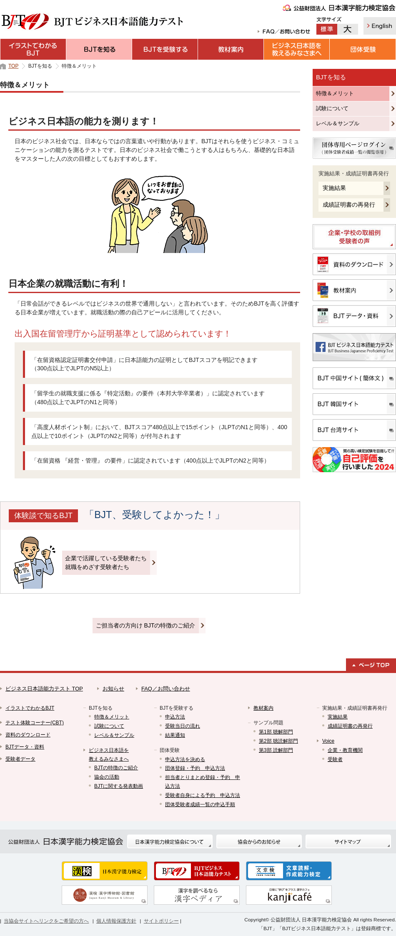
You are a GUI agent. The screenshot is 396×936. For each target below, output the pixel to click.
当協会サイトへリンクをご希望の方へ (46, 921)
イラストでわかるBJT (33, 49)
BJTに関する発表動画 (118, 786)
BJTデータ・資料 (24, 747)
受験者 (335, 759)
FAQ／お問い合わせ (165, 689)
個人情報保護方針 (116, 921)
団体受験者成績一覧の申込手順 (200, 804)
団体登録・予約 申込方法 (195, 768)
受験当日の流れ (182, 726)
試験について (332, 108)
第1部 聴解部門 (276, 732)
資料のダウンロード (27, 735)
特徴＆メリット (335, 93)
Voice (328, 741)
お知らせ (113, 689)
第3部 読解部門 (276, 750)
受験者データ (20, 759)
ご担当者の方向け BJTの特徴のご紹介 (145, 625)
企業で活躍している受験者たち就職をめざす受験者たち (106, 562)
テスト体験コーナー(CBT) (34, 723)
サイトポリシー (161, 921)
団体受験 (363, 49)
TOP (13, 66)
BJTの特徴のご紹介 (116, 768)
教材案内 (231, 49)
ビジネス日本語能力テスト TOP (44, 689)
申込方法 (175, 717)
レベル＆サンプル (337, 123)
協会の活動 (106, 777)
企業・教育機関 (345, 750)
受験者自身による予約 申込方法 (202, 795)
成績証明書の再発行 (349, 204)
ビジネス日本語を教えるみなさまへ (297, 49)
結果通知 (175, 735)
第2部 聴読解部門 (278, 741)
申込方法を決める (185, 759)
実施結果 (334, 188)
